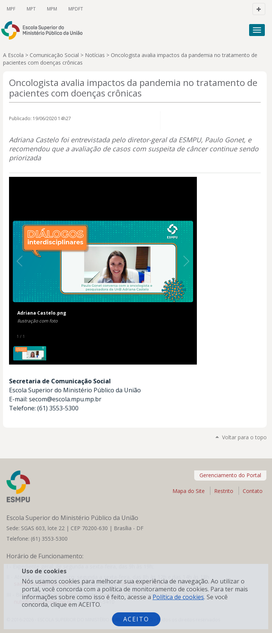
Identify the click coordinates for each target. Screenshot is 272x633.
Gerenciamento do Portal (230, 475)
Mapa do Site (188, 490)
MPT (31, 9)
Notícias (95, 55)
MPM (52, 9)
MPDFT (75, 9)
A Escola (13, 55)
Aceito (136, 619)
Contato (253, 490)
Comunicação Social (54, 55)
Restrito (223, 490)
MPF (11, 9)
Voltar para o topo (244, 437)
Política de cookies (178, 597)
